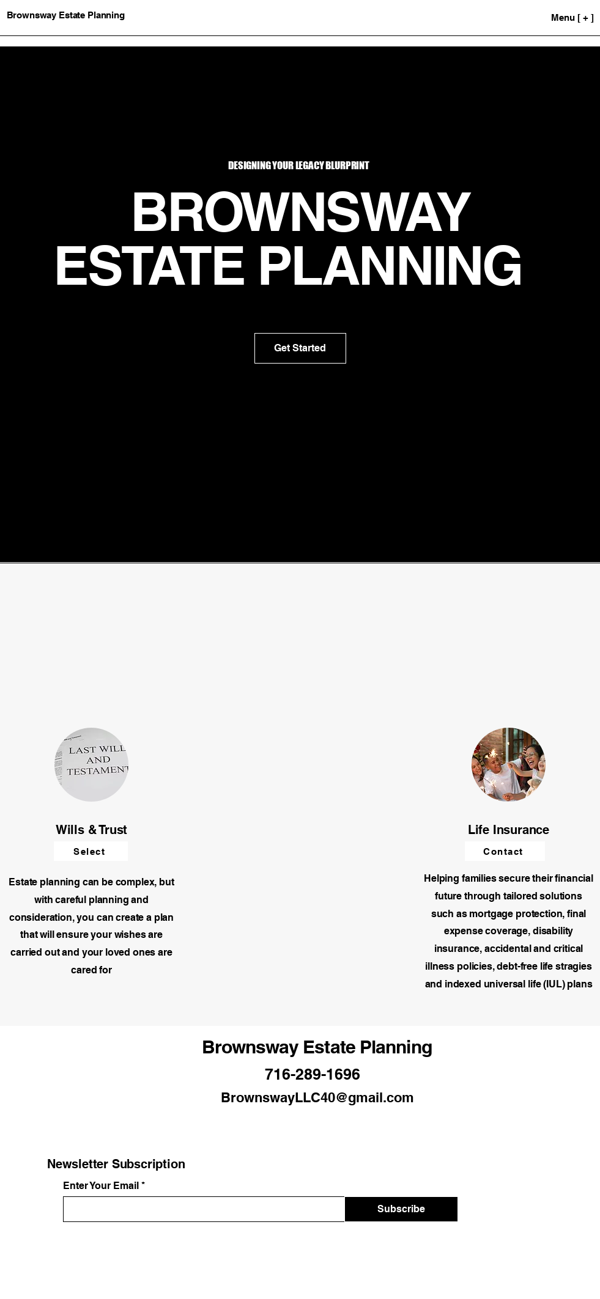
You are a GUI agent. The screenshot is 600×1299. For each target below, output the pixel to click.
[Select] (91, 851)
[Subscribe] (401, 1209)
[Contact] (505, 851)
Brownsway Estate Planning (317, 1047)
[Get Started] (300, 348)
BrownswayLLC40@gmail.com (317, 1097)
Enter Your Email (101, 1186)
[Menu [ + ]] (547, 17)
